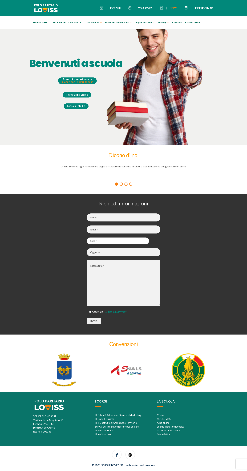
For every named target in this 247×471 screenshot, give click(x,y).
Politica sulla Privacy (115, 311)
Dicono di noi (192, 22)
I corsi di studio (76, 106)
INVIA (93, 320)
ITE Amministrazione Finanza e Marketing (118, 414)
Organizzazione (144, 22)
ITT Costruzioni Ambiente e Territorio (116, 422)
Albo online (93, 22)
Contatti (177, 22)
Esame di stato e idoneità (67, 22)
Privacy (162, 22)
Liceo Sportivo (103, 434)
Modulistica (163, 434)
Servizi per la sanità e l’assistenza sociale (117, 426)
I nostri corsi (40, 22)
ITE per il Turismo (104, 418)
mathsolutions (147, 465)
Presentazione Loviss (117, 22)
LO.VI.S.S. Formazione (168, 430)
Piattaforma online (77, 94)
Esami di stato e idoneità (77, 81)
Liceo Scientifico (104, 430)
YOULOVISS (164, 418)
